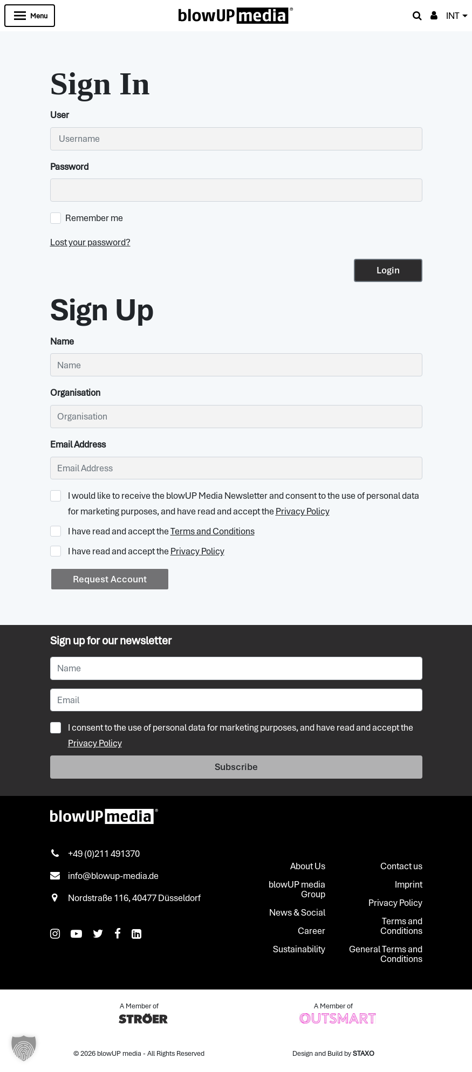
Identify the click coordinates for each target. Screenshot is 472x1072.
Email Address (78, 444)
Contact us (401, 866)
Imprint (408, 884)
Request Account (110, 579)
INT (453, 16)
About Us (307, 866)
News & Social (297, 912)
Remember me (86, 218)
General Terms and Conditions (385, 954)
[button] (23, 1048)
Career (311, 931)
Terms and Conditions (212, 531)
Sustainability (299, 949)
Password (69, 167)
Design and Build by (333, 1053)
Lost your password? (90, 242)
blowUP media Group (297, 889)
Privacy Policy (303, 511)
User (59, 115)
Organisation (75, 392)
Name (62, 341)
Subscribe (236, 767)
